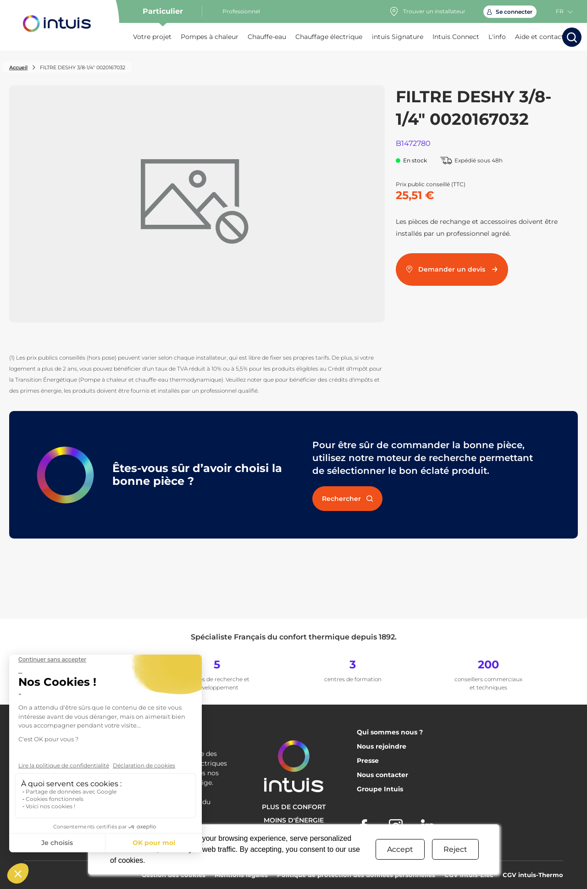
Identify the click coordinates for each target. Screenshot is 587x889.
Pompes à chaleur (209, 36)
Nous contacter (382, 775)
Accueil (18, 67)
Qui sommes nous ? (390, 732)
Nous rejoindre (381, 746)
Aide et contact (539, 36)
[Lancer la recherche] (571, 37)
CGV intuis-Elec (468, 874)
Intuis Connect (455, 36)
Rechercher (347, 499)
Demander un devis (452, 269)
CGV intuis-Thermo (533, 874)
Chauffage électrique (328, 36)
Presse (368, 760)
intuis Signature (397, 36)
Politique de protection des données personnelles (356, 874)
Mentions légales (241, 874)
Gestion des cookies (173, 874)
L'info (497, 36)
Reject (455, 849)
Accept (400, 849)
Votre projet (152, 36)
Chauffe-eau (267, 36)
